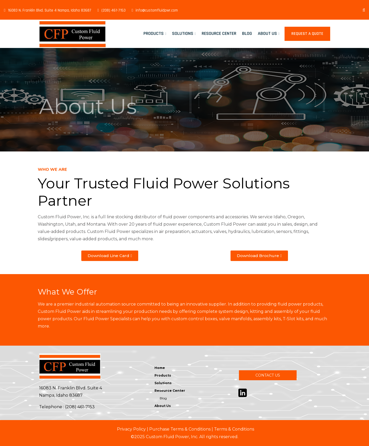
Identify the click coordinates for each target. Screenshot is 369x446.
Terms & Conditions (234, 429)
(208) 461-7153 (111, 10)
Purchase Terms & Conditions (180, 429)
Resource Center (219, 33)
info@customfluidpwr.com (155, 10)
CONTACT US (267, 375)
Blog (247, 33)
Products (153, 33)
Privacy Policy (131, 429)
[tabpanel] (184, 99)
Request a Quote (307, 33)
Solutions (182, 33)
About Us (267, 33)
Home (159, 368)
